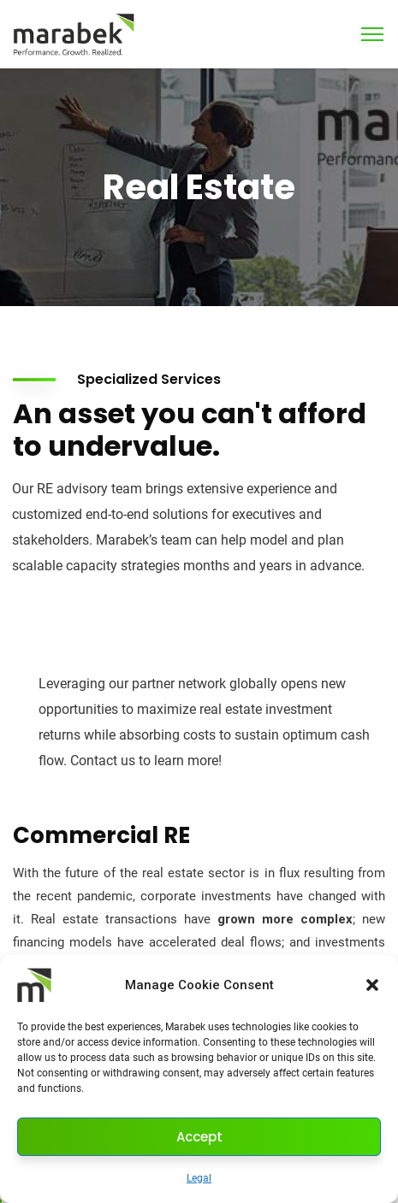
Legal (199, 1178)
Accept (199, 1137)
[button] (372, 985)
